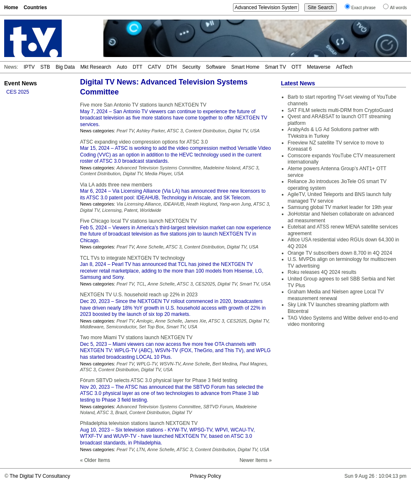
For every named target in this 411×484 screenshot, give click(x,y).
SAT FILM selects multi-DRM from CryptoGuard (340, 110)
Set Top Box (151, 326)
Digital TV (238, 130)
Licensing (111, 210)
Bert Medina (225, 363)
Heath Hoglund (201, 203)
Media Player (158, 173)
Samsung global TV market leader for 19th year (340, 207)
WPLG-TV (147, 363)
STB (45, 67)
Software (216, 67)
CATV (154, 67)
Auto (122, 67)
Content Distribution (205, 130)
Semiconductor (121, 326)
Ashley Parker (150, 130)
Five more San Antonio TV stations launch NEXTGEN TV (143, 105)
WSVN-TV (170, 363)
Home (11, 7)
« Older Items (95, 460)
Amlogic (144, 320)
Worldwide (150, 210)
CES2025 (205, 283)
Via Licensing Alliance (138, 203)
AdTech (344, 67)
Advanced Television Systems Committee (158, 167)
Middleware (91, 326)
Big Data (65, 67)
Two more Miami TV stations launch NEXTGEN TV (136, 337)
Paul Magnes (253, 363)
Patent (131, 210)
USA (255, 130)
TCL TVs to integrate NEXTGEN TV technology (132, 258)
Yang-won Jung (235, 203)
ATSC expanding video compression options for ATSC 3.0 (144, 142)
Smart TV (275, 67)
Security (191, 67)
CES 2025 (17, 92)
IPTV (29, 67)
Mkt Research (95, 67)
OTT (296, 67)
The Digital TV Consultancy (40, 476)
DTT (137, 67)
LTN (141, 449)
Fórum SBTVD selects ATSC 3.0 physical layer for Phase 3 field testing (158, 380)
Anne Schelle (149, 246)
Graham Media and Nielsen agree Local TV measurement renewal (336, 295)
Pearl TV (125, 130)
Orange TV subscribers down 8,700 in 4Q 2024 (340, 253)
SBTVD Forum (218, 406)
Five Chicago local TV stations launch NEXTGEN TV (138, 221)
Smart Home (245, 67)
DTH (171, 67)
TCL (141, 283)
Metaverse (319, 67)
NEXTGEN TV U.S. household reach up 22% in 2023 (139, 295)
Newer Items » (256, 460)
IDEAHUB (173, 203)
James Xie (195, 320)
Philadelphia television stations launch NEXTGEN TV (139, 423)
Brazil (121, 412)
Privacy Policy (205, 476)
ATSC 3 (175, 130)
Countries (35, 7)
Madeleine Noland (222, 167)
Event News (20, 83)
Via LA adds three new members (116, 185)
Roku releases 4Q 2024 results (322, 272)
